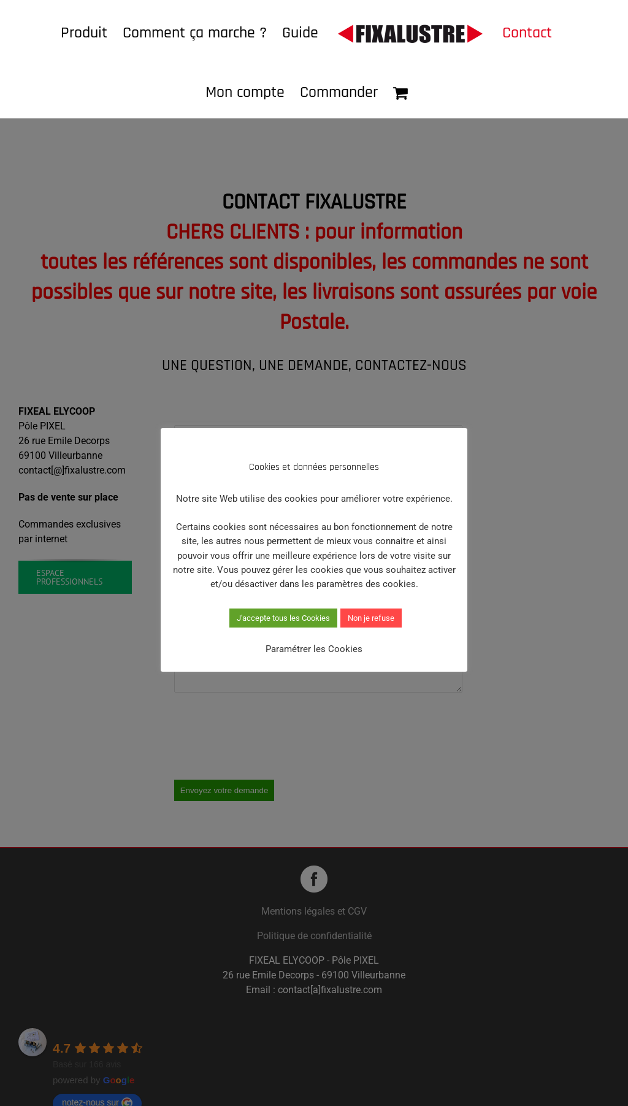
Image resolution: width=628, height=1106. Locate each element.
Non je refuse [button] (371, 618)
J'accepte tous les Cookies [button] (283, 618)
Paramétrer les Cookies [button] (314, 649)
